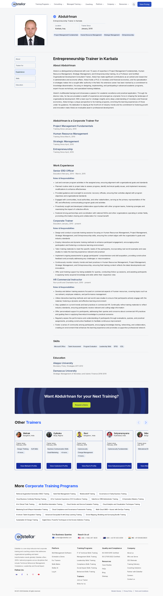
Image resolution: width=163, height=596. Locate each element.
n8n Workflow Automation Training (50, 504)
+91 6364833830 (141, 538)
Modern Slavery (116, 591)
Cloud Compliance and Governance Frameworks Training (72, 509)
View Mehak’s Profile (28, 466)
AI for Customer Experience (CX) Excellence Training (69, 499)
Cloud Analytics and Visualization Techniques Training (121, 504)
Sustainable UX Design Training (27, 520)
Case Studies (107, 565)
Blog (103, 572)
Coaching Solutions (134, 568)
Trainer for (19, 65)
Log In (54, 572)
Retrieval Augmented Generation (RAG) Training (32, 494)
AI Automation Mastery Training (133, 499)
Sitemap (105, 576)
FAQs (104, 569)
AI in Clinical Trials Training (25, 504)
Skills (17, 78)
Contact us (131, 579)
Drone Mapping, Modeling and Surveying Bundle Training (106, 515)
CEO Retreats (132, 560)
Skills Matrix (56, 564)
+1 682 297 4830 (91, 538)
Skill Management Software (61, 553)
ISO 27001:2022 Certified (111, 556)
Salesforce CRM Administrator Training (105, 499)
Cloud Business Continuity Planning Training (31, 499)
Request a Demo (81, 405)
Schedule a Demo (58, 556)
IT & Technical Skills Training (87, 553)
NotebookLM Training (87, 494)
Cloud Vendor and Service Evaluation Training (82, 504)
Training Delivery (133, 564)
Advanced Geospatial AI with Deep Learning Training (63, 515)
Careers (130, 575)
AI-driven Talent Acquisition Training (28, 515)
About (18, 59)
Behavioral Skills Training (86, 572)
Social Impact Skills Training (87, 568)
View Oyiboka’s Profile (59, 466)
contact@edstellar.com (63, 537)
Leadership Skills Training (86, 560)
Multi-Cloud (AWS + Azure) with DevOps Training (113, 509)
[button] (42, 4)
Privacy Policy (128, 591)
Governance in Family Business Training (112, 494)
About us (130, 553)
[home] (19, 4)
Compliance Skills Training (86, 564)
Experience (20, 72)
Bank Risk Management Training (65, 494)
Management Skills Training (87, 556)
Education (19, 85)
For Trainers (56, 560)
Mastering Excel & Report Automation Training (32, 509)
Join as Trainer (82, 580)
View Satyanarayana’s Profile (119, 466)
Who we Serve (132, 556)
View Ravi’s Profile (89, 466)
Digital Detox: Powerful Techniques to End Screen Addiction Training (66, 520)
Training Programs (42, 4)
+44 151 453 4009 (116, 538)
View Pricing (144, 4)
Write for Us (81, 584)
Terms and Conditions (141, 591)
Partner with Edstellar (134, 572)
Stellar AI (55, 568)
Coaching (89, 4)
